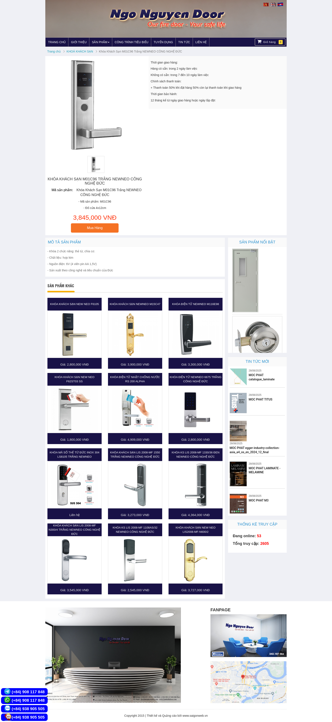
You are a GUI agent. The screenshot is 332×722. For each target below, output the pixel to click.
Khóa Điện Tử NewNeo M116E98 (195, 304)
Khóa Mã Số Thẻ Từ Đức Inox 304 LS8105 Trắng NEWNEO (75, 454)
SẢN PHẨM (100, 42)
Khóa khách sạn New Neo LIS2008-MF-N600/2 (195, 529)
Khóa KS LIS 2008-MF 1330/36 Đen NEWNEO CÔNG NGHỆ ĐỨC (196, 454)
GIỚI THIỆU (79, 42)
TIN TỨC (184, 42)
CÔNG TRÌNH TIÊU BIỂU (131, 42)
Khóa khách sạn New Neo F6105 (74, 304)
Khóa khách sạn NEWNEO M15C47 (135, 304)
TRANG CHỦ (57, 42)
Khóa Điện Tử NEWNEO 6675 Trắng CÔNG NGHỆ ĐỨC (195, 379)
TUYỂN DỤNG (163, 42)
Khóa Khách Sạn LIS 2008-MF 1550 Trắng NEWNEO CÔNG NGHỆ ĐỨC (135, 454)
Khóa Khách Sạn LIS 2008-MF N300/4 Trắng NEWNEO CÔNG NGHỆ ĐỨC (75, 530)
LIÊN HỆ (201, 42)
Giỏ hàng (270, 41)
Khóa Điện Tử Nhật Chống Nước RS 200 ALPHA (135, 379)
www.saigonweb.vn (195, 715)
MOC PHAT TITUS (261, 399)
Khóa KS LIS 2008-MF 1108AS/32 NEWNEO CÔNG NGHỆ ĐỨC (135, 529)
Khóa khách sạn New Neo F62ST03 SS (74, 379)
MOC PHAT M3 (259, 500)
